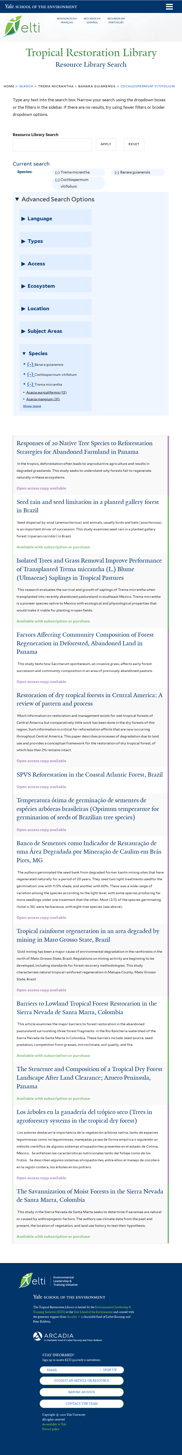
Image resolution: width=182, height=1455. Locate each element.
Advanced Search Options (57, 199)
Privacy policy (50, 1429)
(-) (58, 172)
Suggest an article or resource (81, 1381)
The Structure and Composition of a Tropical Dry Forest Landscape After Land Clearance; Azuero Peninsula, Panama (90, 1077)
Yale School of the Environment (17, 7)
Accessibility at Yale (54, 1424)
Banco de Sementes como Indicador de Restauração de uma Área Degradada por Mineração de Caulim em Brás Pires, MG (89, 851)
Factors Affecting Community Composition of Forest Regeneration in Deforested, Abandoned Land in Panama (85, 643)
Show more (32, 406)
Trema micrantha (55, 86)
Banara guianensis (97, 86)
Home (9, 86)
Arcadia (72, 1317)
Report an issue (81, 1392)
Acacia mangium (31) (43, 399)
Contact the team (82, 1404)
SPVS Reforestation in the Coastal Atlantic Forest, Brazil (90, 774)
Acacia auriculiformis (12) (46, 392)
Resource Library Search (35, 134)
